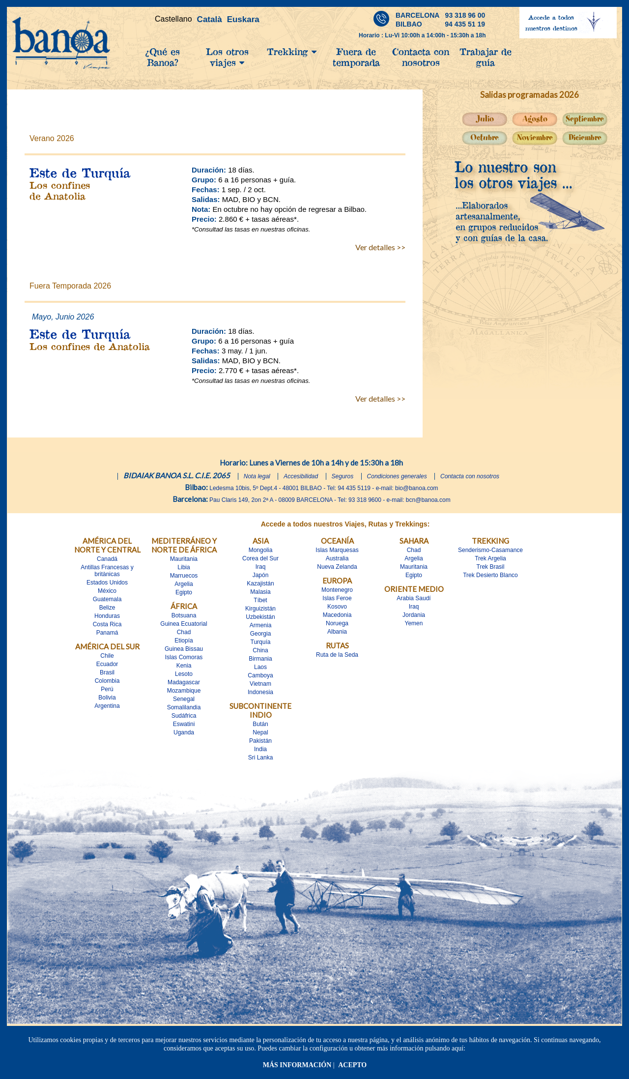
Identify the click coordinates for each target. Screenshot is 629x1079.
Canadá (107, 558)
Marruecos (184, 575)
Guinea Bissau (184, 648)
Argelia (183, 584)
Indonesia (260, 692)
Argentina (106, 705)
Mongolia (261, 550)
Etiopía (183, 640)
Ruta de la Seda (337, 654)
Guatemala (107, 599)
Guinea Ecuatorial (183, 623)
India (260, 749)
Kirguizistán (260, 608)
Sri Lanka (260, 757)
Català (209, 19)
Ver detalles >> (380, 247)
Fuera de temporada (356, 57)
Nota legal (257, 476)
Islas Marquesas (336, 550)
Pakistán (260, 740)
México (107, 590)
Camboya (260, 675)
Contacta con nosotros (420, 57)
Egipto (183, 592)
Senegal (184, 699)
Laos (260, 667)
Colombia (107, 680)
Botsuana (184, 615)
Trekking (291, 51)
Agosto (534, 119)
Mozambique (184, 690)
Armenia (261, 625)
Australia (337, 558)
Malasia (260, 591)
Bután (260, 724)
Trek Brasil (491, 566)
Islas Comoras (184, 657)
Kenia (184, 665)
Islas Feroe (336, 598)
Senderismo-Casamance (490, 550)
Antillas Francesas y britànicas (107, 571)
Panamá (107, 632)
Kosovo (337, 606)
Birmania (260, 658)
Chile (107, 655)
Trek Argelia (490, 558)
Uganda (183, 732)
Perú (107, 689)
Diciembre (585, 138)
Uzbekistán (260, 616)
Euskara (243, 19)
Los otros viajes (227, 57)
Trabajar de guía (485, 57)
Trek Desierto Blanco (490, 575)
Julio (485, 119)
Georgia (260, 633)
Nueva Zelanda (337, 566)
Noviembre (535, 138)
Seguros (343, 476)
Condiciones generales (397, 476)
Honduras (107, 615)
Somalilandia (184, 707)
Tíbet (260, 600)
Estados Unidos (107, 582)
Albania (337, 631)
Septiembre (585, 119)
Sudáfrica (184, 715)
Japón (261, 575)
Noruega (337, 623)
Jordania (413, 615)
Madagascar (184, 682)
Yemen (414, 623)
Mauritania (184, 558)
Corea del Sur (260, 558)
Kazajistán (260, 583)
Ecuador (107, 664)
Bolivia (106, 697)
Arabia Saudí (413, 598)
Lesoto (184, 674)
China (260, 650)
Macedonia (337, 615)
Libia (183, 567)
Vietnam (260, 683)
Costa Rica (107, 624)
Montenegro (337, 589)
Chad (184, 632)
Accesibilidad (301, 476)
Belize (107, 607)
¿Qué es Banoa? (162, 57)
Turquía (261, 642)
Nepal (260, 732)
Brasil (107, 672)
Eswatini (184, 724)
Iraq (261, 566)
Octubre (484, 138)
